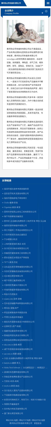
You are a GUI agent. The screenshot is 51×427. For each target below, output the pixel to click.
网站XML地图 (12, 420)
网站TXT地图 (25, 420)
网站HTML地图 (38, 420)
